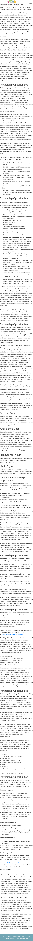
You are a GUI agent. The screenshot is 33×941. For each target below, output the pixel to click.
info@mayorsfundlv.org (14, 863)
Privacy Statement (22, 938)
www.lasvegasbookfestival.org (12, 634)
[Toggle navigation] (30, 3)
